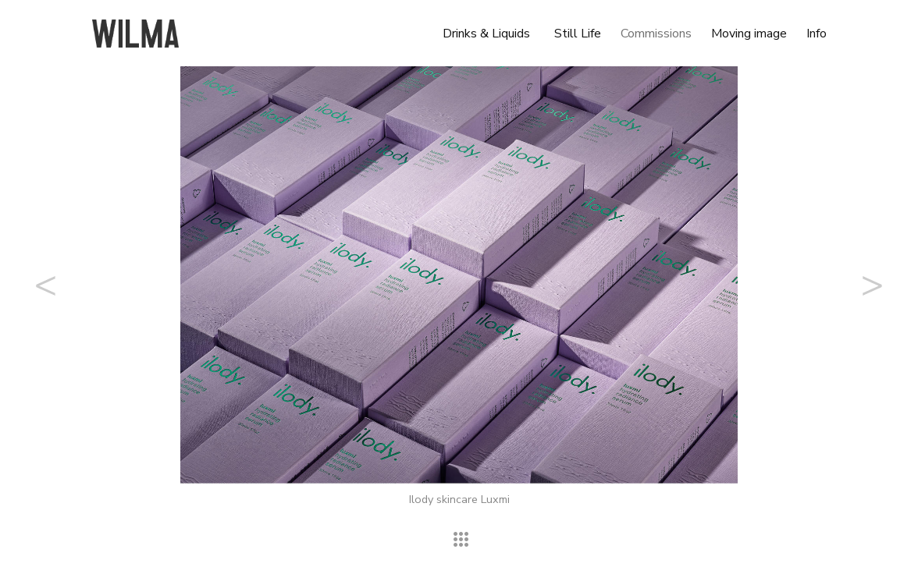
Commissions (656, 33)
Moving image (749, 33)
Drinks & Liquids (486, 33)
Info (816, 33)
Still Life (577, 33)
